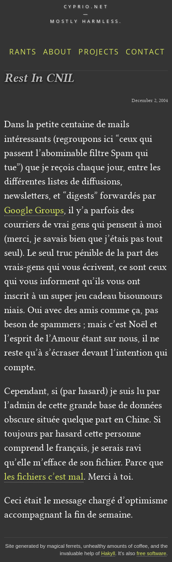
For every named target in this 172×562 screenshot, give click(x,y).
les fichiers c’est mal (43, 476)
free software (151, 553)
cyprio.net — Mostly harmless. (86, 13)
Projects (98, 52)
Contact (145, 52)
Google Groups (34, 210)
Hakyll (108, 553)
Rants (23, 52)
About (57, 52)
